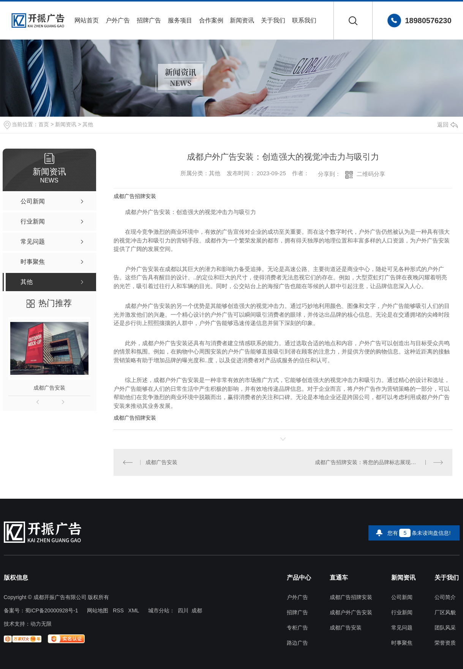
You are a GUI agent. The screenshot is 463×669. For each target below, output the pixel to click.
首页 (43, 124)
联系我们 (304, 20)
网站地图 (97, 610)
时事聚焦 (401, 643)
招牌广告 (149, 20)
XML (133, 610)
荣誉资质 (445, 643)
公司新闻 (401, 597)
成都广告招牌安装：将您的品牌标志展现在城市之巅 (376, 462)
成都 (196, 610)
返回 (447, 124)
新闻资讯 (242, 20)
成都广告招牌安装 (135, 196)
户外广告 (118, 20)
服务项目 (180, 20)
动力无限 (41, 624)
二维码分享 (371, 174)
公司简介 (445, 597)
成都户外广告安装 (351, 612)
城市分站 (158, 610)
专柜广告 (297, 628)
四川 (183, 610)
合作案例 (211, 20)
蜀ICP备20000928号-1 (51, 610)
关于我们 (273, 20)
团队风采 (445, 628)
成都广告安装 (49, 388)
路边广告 (297, 643)
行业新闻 (401, 612)
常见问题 (401, 628)
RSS (118, 610)
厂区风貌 (445, 612)
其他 (87, 124)
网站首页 (86, 20)
